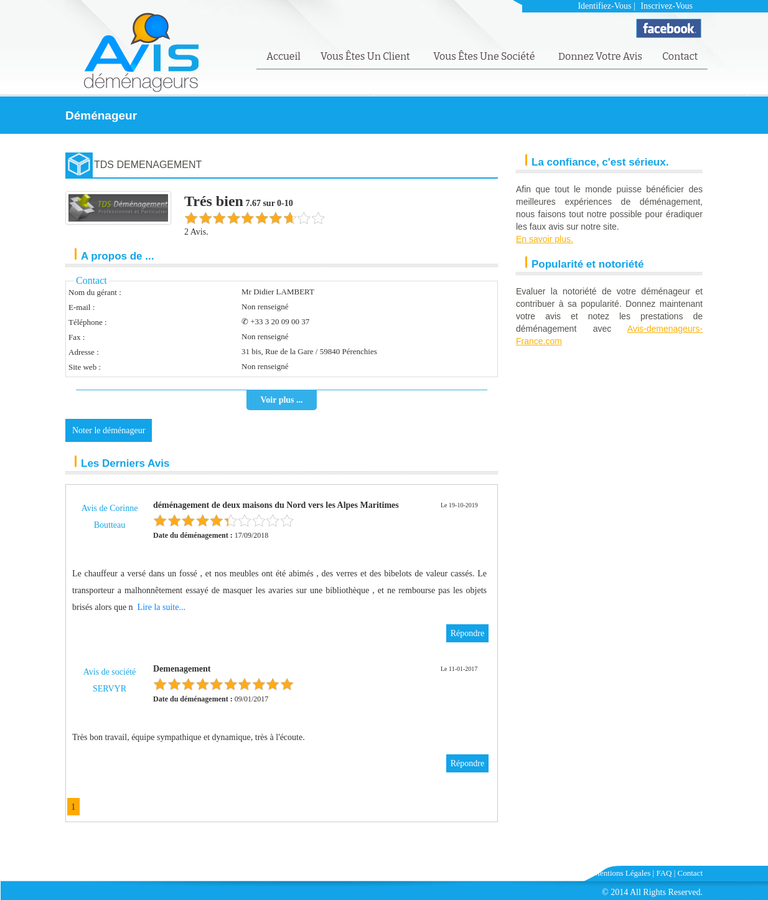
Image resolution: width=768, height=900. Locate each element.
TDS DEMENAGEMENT (148, 164)
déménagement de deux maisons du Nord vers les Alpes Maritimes (276, 505)
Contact (680, 56)
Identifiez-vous (604, 6)
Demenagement (182, 668)
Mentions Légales (622, 873)
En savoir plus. (544, 239)
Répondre (467, 633)
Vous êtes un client (366, 56)
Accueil (283, 56)
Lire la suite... (161, 607)
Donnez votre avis (600, 56)
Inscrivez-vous (666, 6)
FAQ (664, 873)
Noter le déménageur (108, 430)
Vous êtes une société (485, 56)
